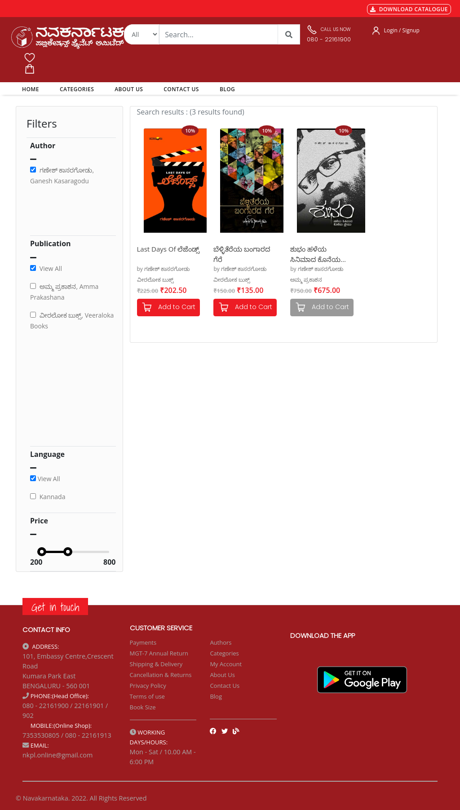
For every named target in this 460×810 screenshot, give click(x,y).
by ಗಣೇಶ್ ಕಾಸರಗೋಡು (163, 269)
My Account (226, 664)
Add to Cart (168, 307)
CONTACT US (181, 89)
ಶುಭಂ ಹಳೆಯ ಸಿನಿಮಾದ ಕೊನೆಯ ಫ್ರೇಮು (315, 253)
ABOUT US (129, 89)
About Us (222, 675)
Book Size (143, 707)
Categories (224, 653)
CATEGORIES (77, 89)
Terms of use (147, 696)
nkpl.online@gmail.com (57, 755)
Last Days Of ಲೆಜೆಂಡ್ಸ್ (168, 248)
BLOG (227, 89)
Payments (143, 642)
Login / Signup (402, 30)
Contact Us (224, 686)
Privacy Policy (148, 686)
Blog (216, 696)
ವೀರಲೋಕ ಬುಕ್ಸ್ (155, 279)
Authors (220, 642)
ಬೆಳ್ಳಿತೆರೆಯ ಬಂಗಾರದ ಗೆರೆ (241, 253)
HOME (32, 89)
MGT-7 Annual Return (159, 653)
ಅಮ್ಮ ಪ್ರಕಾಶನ (306, 279)
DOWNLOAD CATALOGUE (409, 9)
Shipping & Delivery (156, 664)
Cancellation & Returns (161, 675)
